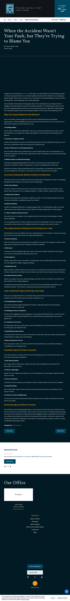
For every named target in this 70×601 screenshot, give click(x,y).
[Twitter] (35, 577)
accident (26, 93)
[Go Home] (5, 19)
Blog (9, 20)
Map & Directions (18, 509)
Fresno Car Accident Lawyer (35, 527)
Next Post (61, 431)
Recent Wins (33, 572)
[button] (67, 591)
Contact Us (35, 530)
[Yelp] (42, 577)
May (21, 20)
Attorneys (35, 521)
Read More (9, 461)
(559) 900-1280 (62, 10)
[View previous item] (4, 466)
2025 (15, 20)
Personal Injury (16, 425)
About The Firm (35, 519)
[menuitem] (35, 519)
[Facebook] (28, 577)
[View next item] (10, 466)
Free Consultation (35, 566)
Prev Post (9, 431)
